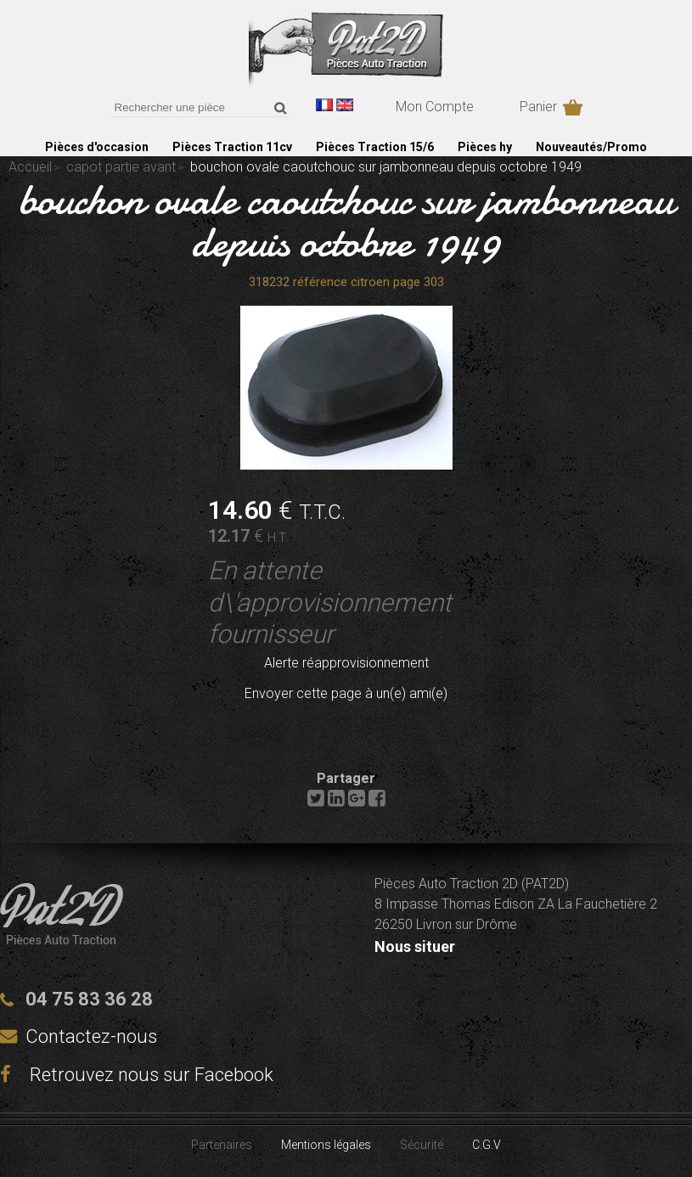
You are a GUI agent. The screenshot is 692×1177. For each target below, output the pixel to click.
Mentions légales (326, 1145)
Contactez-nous (91, 1036)
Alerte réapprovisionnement (346, 663)
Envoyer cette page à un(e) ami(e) (346, 693)
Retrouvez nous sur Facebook (136, 1074)
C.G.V (486, 1145)
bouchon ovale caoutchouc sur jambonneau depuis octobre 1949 (346, 221)
